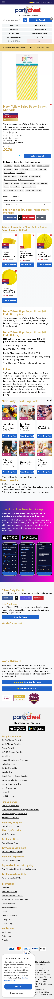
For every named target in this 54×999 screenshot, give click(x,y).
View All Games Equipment (12, 852)
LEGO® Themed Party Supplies (16, 176)
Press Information (8, 903)
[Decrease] (6, 156)
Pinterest (28, 217)
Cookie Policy (7, 923)
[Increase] (19, 156)
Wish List (5, 940)
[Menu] (3, 2)
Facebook (10, 217)
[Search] (25, 20)
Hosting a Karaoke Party (44, 427)
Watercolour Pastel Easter (14, 190)
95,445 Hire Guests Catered (40, 47)
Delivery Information (9, 907)
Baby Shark (8, 166)
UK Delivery (7, 140)
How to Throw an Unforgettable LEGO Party (8, 427)
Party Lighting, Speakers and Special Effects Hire (20, 810)
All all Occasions (8, 834)
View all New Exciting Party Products (19, 477)
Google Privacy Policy (12, 978)
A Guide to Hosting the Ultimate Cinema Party (8, 463)
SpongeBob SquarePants (30, 183)
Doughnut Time (9, 173)
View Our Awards (27, 688)
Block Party (8, 169)
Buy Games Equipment (39, 33)
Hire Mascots (14, 29)
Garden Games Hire (9, 768)
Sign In (49, 2)
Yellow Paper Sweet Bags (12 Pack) (26, 255)
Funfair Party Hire (8, 764)
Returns (4, 911)
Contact (43, 2)
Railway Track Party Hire (11, 784)
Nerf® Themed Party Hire (11, 744)
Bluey (16, 169)
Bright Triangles (25, 169)
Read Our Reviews (27, 682)
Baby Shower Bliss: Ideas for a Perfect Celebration (26, 427)
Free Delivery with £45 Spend (14, 47)
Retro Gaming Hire (9, 788)
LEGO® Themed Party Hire (12, 740)
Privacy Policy (7, 919)
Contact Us (6, 888)
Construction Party (40, 169)
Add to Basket (37, 156)
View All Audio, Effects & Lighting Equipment (19, 869)
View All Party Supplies (11, 826)
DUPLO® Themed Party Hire (12, 752)
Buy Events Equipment (14, 37)
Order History (7, 936)
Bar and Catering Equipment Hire (14, 814)
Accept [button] (18, 987)
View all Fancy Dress (10, 843)
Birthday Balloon (43, 166)
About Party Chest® (9, 892)
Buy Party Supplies (40, 29)
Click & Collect (9, 143)
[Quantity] (13, 156)
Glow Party (21, 173)
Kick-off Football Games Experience (15, 776)
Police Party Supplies (26, 180)
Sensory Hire (6, 792)
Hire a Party (14, 25)
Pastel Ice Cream (10, 180)
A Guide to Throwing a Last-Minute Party (43, 463)
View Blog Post (9, 436)
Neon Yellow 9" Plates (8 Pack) (9, 291)
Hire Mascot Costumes (10, 818)
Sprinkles (44, 183)
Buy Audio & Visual (14, 41)
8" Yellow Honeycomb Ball (44, 255)
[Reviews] (33, 2)
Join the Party (20, 617)
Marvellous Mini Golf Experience (14, 780)
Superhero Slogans (29, 187)
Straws (6, 187)
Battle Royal (25, 166)
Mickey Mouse (34, 176)
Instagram (25, 597)
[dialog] (18, 975)
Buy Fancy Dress (14, 33)
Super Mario (15, 187)
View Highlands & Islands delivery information (24, 363)
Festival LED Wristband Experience (15, 760)
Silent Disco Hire (8, 796)
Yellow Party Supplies (33, 190)
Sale (39, 41)
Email (40, 217)
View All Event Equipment (11, 860)
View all (48, 400)
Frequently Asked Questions (12, 896)
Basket (44, 19)
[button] (18, 993)
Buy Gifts (40, 37)
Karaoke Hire (7, 772)
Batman (17, 166)
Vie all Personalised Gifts (11, 878)
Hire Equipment (40, 25)
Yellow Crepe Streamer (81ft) (9, 255)
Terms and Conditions (10, 915)
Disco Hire (6, 756)
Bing (33, 166)
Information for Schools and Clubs (15, 899)
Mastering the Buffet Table (26, 463)
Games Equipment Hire (10, 806)
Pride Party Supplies (11, 183)
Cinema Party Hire (9, 748)
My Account (6, 932)
